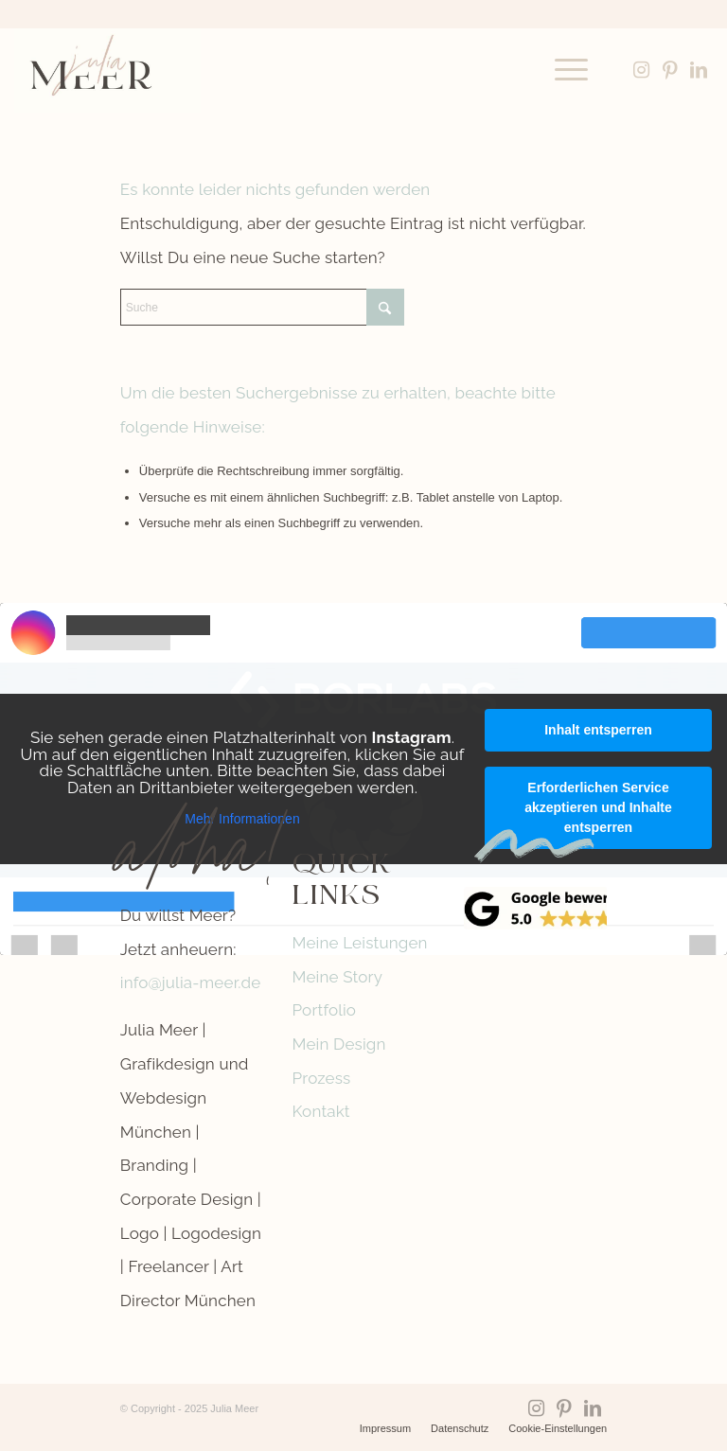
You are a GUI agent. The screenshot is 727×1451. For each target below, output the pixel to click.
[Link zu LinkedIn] (698, 70)
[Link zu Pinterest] (670, 70)
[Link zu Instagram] (642, 70)
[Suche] (262, 307)
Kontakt (321, 1111)
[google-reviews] (535, 908)
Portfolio (325, 1009)
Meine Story (338, 976)
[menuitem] (562, 70)
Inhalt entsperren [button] (598, 729)
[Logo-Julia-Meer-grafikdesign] (107, 70)
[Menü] (562, 70)
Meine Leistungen (360, 942)
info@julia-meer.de (190, 982)
